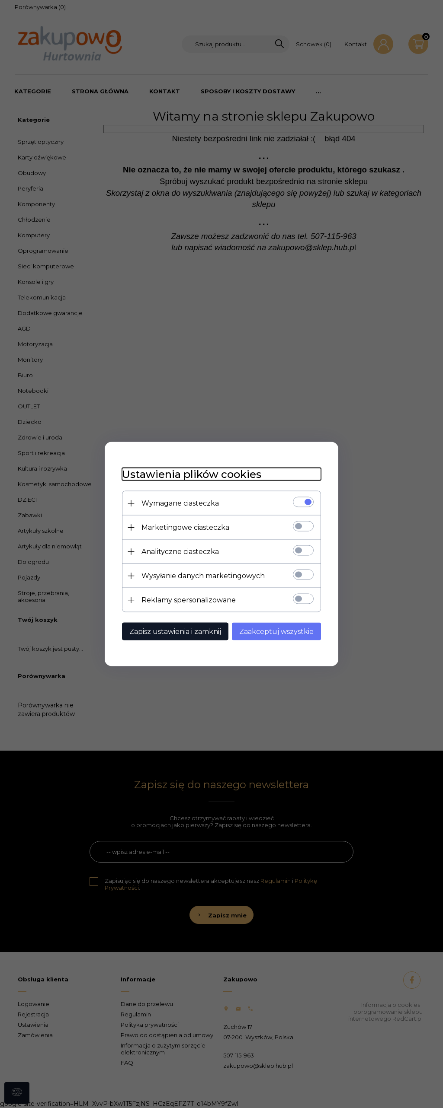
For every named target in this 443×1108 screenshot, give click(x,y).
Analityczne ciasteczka (180, 552)
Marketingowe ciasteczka (185, 527)
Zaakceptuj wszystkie (276, 631)
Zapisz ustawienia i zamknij (175, 631)
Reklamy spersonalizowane (188, 600)
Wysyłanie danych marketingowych (203, 576)
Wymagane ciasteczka (180, 503)
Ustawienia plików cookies (191, 474)
